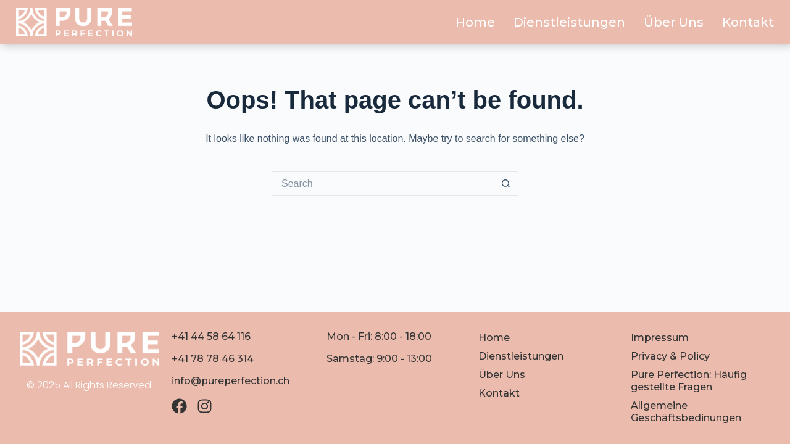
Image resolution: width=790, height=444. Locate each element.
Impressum (660, 337)
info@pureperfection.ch (230, 381)
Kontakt (748, 22)
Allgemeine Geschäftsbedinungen (686, 412)
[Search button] (506, 183)
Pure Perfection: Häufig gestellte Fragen (689, 381)
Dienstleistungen (569, 22)
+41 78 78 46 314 (213, 358)
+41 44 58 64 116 (211, 336)
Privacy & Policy (670, 356)
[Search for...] (383, 183)
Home (475, 22)
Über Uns (674, 22)
